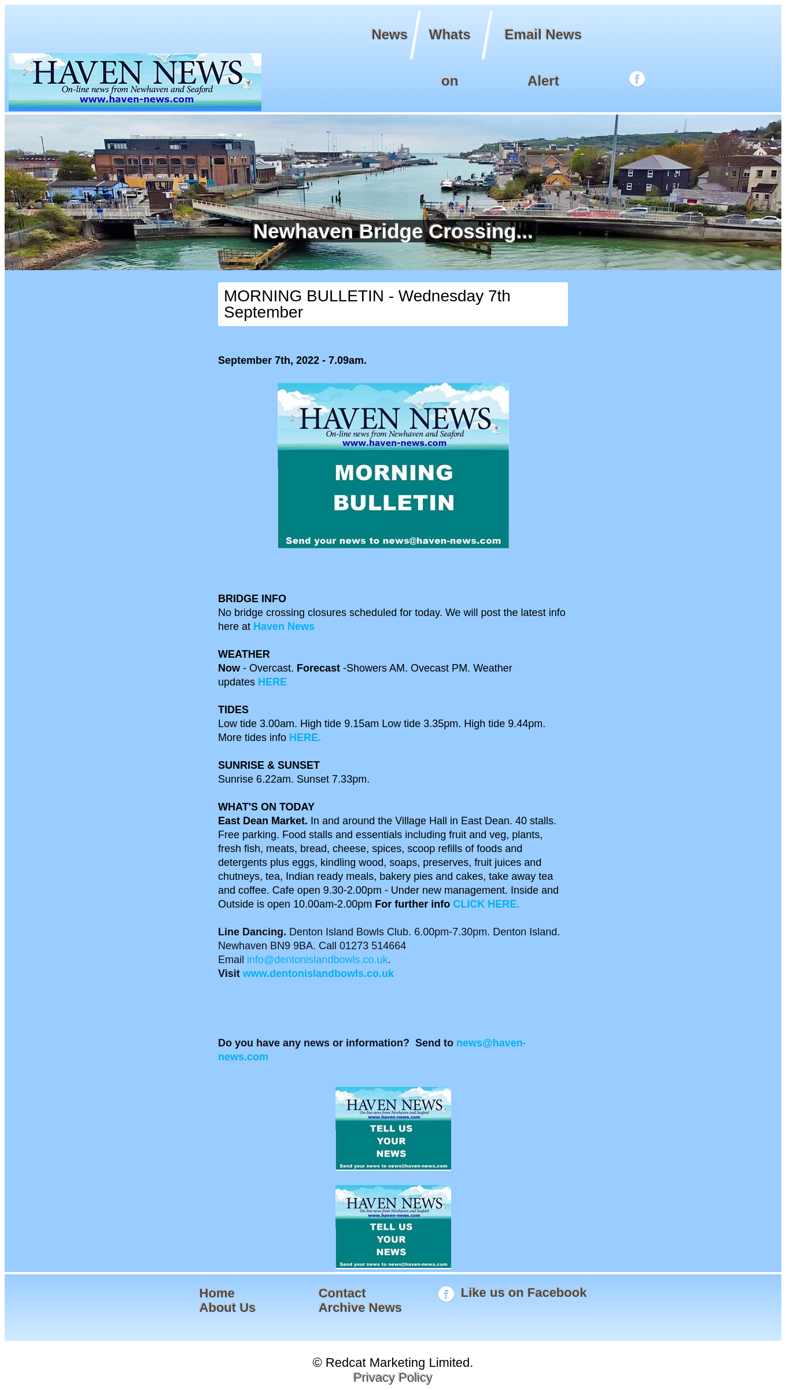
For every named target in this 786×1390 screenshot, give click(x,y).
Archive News (360, 1307)
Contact (342, 1293)
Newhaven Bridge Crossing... (391, 231)
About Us (228, 1307)
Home (217, 1293)
